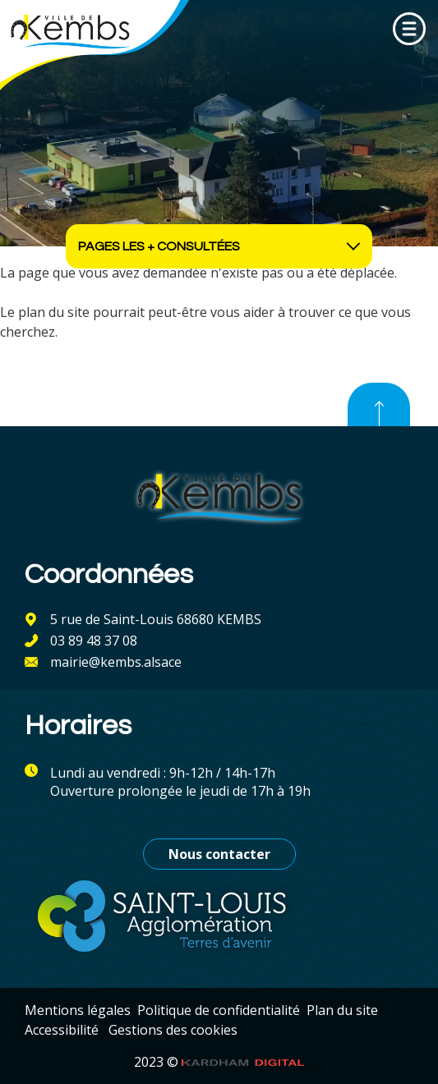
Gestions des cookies (172, 1030)
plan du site (54, 312)
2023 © (219, 1062)
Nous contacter (219, 854)
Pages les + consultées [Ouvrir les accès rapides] (219, 246)
